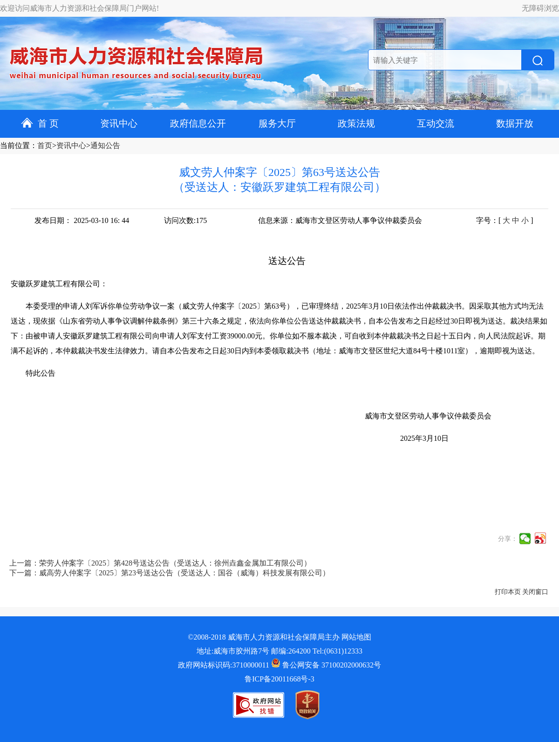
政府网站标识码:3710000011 (223, 665)
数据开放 (514, 123)
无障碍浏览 (540, 8)
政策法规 (356, 123)
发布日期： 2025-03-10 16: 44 (81, 220)
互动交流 (435, 123)
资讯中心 (118, 123)
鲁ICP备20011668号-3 (279, 679)
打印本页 (508, 591)
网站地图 (356, 637)
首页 (44, 145)
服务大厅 (277, 123)
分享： (508, 538)
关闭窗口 (535, 591)
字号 (483, 220)
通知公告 (105, 145)
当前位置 (15, 145)
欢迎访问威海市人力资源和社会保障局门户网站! (79, 8)
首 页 (40, 123)
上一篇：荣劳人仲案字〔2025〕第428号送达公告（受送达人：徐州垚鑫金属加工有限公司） (160, 563)
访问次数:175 (185, 220)
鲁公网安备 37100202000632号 (326, 665)
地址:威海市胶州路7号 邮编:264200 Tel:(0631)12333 (279, 651)
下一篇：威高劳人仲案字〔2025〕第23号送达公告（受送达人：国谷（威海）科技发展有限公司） (169, 573)
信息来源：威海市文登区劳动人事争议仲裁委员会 (340, 220)
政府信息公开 (198, 123)
